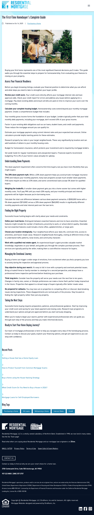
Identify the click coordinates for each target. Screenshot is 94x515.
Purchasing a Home (34, 23)
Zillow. (72, 442)
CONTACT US (8, 458)
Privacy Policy (19, 448)
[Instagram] (90, 509)
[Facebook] (85, 509)
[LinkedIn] (80, 509)
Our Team (11, 437)
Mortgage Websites (18, 503)
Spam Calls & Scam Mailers (48, 448)
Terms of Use (31, 448)
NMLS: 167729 (7, 448)
